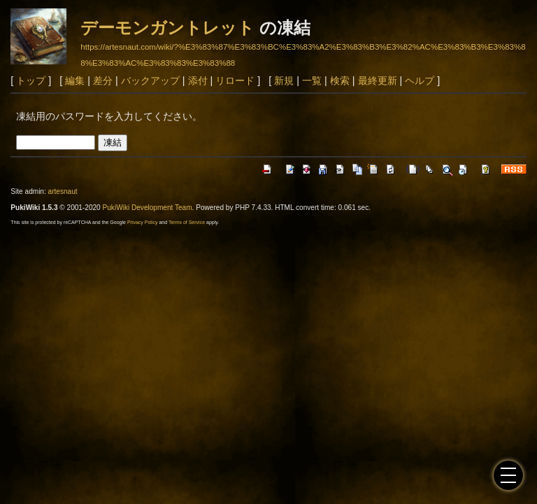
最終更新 (377, 80)
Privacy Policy (142, 222)
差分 (103, 80)
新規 (284, 80)
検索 (340, 80)
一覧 (312, 80)
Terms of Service (187, 222)
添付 (198, 80)
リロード (235, 80)
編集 (75, 80)
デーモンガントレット (167, 27)
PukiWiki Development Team (147, 207)
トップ (30, 80)
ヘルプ (419, 80)
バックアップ (150, 80)
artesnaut (63, 191)
